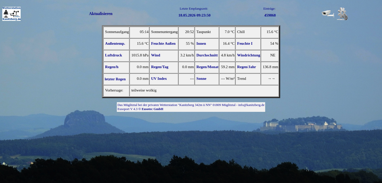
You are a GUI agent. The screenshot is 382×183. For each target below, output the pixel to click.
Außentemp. (115, 43)
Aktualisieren (100, 13)
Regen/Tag (159, 67)
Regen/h (112, 67)
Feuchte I (244, 43)
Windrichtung (248, 55)
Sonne (201, 79)
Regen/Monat (207, 67)
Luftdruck (113, 55)
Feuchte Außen (163, 43)
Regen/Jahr (246, 67)
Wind (155, 55)
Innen (201, 43)
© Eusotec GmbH (150, 109)
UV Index (159, 79)
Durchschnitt (207, 55)
